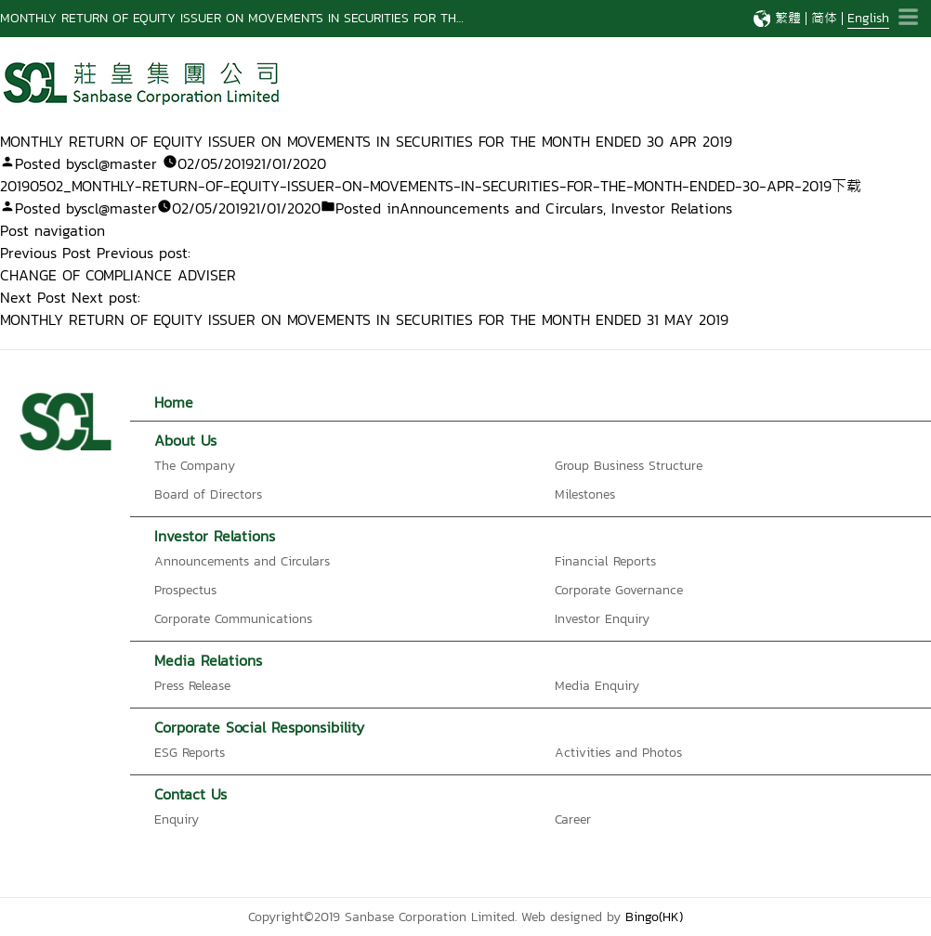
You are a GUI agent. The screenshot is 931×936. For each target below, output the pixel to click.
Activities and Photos (618, 752)
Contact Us (190, 794)
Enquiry (176, 819)
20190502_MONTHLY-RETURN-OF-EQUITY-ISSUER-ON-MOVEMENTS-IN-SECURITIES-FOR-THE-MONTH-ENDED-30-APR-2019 (416, 186)
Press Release (192, 686)
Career (573, 819)
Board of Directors (208, 494)
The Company (194, 465)
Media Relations (208, 660)
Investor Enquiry (602, 619)
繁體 (788, 18)
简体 (824, 18)
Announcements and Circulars (501, 208)
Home (173, 402)
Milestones (585, 494)
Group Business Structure (628, 465)
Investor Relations (671, 208)
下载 (846, 186)
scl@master (119, 163)
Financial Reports (605, 561)
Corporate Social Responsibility (259, 727)
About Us (185, 440)
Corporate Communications (233, 619)
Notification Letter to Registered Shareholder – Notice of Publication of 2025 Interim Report (268, 18)
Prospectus (185, 590)
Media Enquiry (597, 686)
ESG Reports (189, 752)
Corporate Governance (619, 590)
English (868, 18)
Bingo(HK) (654, 917)
